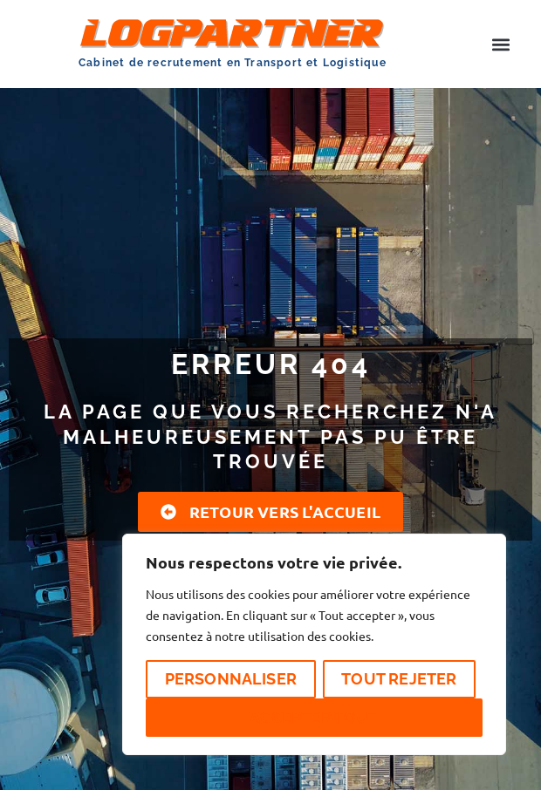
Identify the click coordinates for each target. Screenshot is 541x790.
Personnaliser (231, 679)
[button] (500, 44)
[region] (314, 644)
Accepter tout (314, 717)
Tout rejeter (398, 679)
